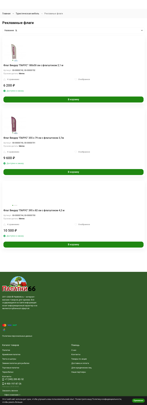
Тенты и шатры (9, 359)
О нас (73, 350)
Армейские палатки (11, 354)
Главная (6, 13)
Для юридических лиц (81, 368)
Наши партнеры (78, 372)
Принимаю (138, 400)
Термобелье (7, 372)
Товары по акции (79, 359)
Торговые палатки (10, 368)
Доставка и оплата (80, 363)
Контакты (75, 354)
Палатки (6, 350)
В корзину (73, 99)
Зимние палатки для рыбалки (15, 363)
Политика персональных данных (17, 336)
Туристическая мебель (27, 13)
